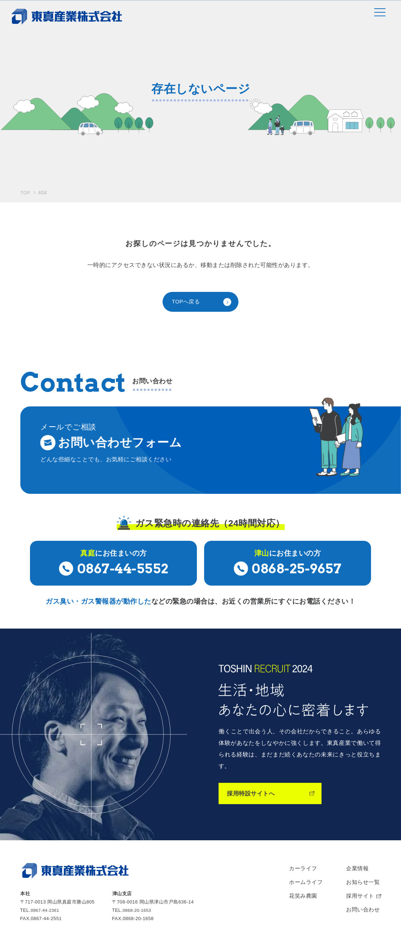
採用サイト (359, 825)
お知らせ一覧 (361, 810)
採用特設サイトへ (253, 719)
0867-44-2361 (46, 835)
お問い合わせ (361, 840)
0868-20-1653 (138, 835)
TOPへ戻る (187, 240)
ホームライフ (302, 810)
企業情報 (355, 795)
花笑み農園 (299, 825)
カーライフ (299, 795)
